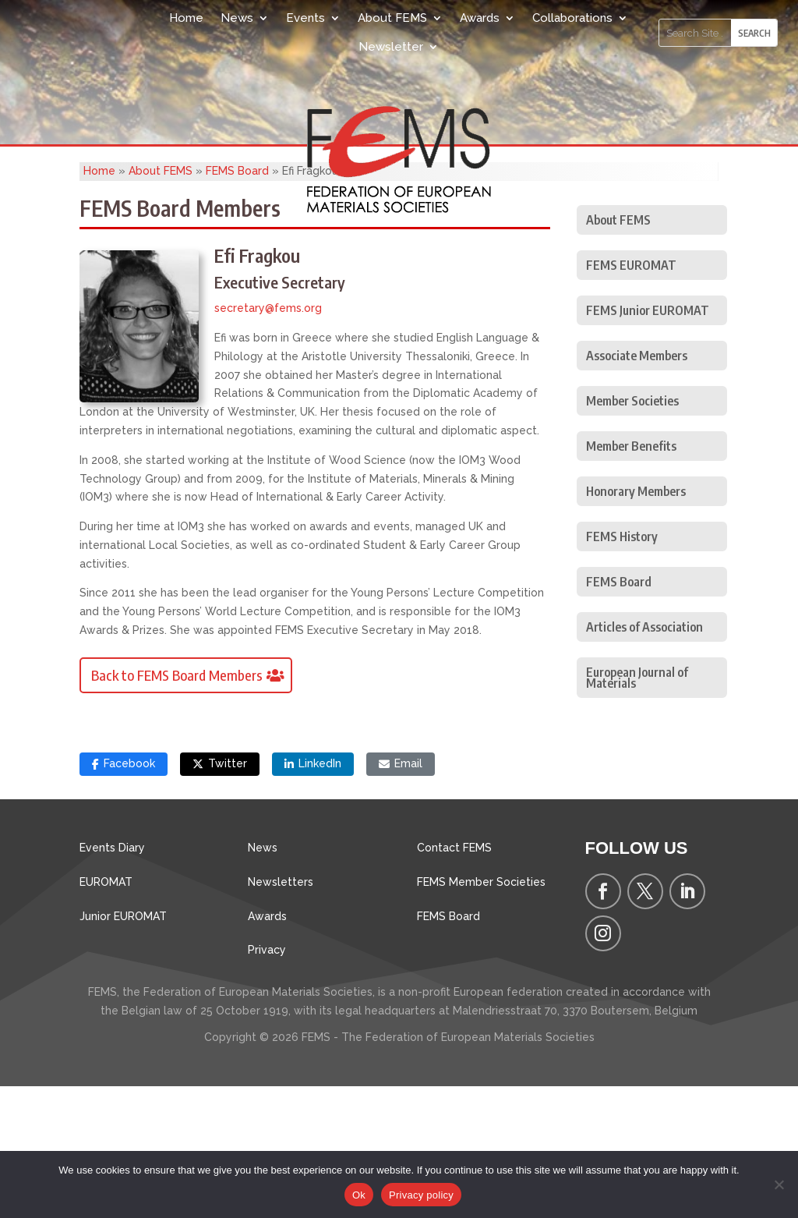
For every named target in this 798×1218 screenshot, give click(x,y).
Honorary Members (636, 623)
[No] (778, 1184)
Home (186, 18)
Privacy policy (421, 1195)
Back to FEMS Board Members (177, 807)
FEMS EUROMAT (631, 397)
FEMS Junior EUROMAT (647, 442)
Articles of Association (644, 759)
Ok (358, 1195)
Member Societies (632, 532)
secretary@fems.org (268, 440)
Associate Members (636, 487)
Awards (480, 18)
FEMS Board (237, 302)
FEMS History (622, 668)
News (237, 18)
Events (305, 18)
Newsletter (390, 47)
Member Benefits (631, 578)
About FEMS (392, 18)
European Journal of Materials (637, 809)
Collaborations (572, 18)
